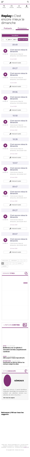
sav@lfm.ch (26, 447)
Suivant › (20, 263)
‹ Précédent (14, 260)
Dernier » (4, 266)
